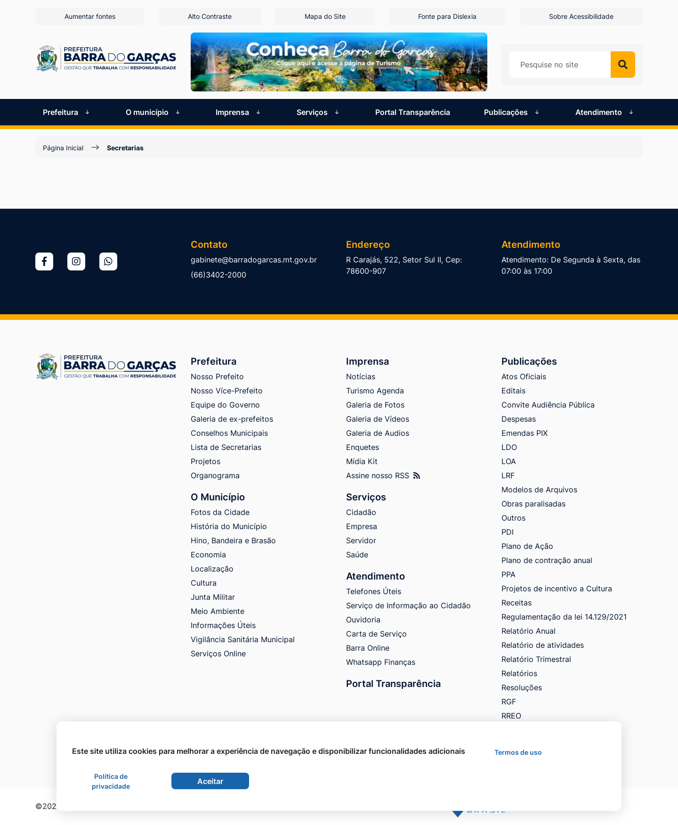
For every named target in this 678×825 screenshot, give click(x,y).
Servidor (361, 540)
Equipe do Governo (225, 404)
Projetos (205, 461)
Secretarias (125, 148)
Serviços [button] (319, 112)
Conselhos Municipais (229, 433)
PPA (508, 574)
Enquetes (362, 447)
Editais (513, 390)
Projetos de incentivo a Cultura (556, 588)
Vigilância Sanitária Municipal (243, 639)
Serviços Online (218, 653)
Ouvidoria (363, 619)
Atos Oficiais (523, 376)
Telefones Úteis (373, 591)
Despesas (518, 419)
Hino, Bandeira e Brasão (233, 540)
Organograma (215, 475)
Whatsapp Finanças (380, 662)
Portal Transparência (412, 112)
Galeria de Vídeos (377, 419)
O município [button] (154, 112)
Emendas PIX (524, 433)
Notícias (360, 376)
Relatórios (519, 673)
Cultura (204, 583)
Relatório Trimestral (536, 659)
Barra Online (367, 648)
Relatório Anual (528, 631)
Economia (208, 554)
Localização (212, 568)
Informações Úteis (223, 625)
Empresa (361, 526)
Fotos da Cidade (220, 512)
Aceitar (210, 781)
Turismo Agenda (375, 390)
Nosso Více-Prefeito (227, 390)
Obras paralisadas (533, 503)
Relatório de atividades (542, 645)
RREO (511, 715)
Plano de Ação (527, 546)
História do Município (229, 526)
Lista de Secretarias (226, 447)
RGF (508, 701)
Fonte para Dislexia (447, 16)
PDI (507, 532)
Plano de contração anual (546, 560)
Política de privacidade (111, 781)
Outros (513, 518)
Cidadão (361, 512)
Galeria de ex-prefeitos (232, 419)
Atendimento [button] (605, 112)
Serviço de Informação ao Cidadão (408, 605)
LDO (509, 447)
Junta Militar (213, 597)
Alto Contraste (210, 16)
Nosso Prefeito (217, 376)
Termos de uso (518, 752)
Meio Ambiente (217, 611)
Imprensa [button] (239, 112)
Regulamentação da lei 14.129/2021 (564, 616)
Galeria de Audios (377, 433)
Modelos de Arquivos (539, 489)
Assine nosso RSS (383, 475)
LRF (508, 475)
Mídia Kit (362, 461)
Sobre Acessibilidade (581, 16)
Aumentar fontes (90, 16)
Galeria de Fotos (375, 404)
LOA (508, 461)
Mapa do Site (325, 16)
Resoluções (521, 687)
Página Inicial (63, 148)
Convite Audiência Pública (548, 404)
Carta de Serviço (376, 633)
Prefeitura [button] (67, 112)
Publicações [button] (512, 112)
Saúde (357, 554)
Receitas (516, 602)
